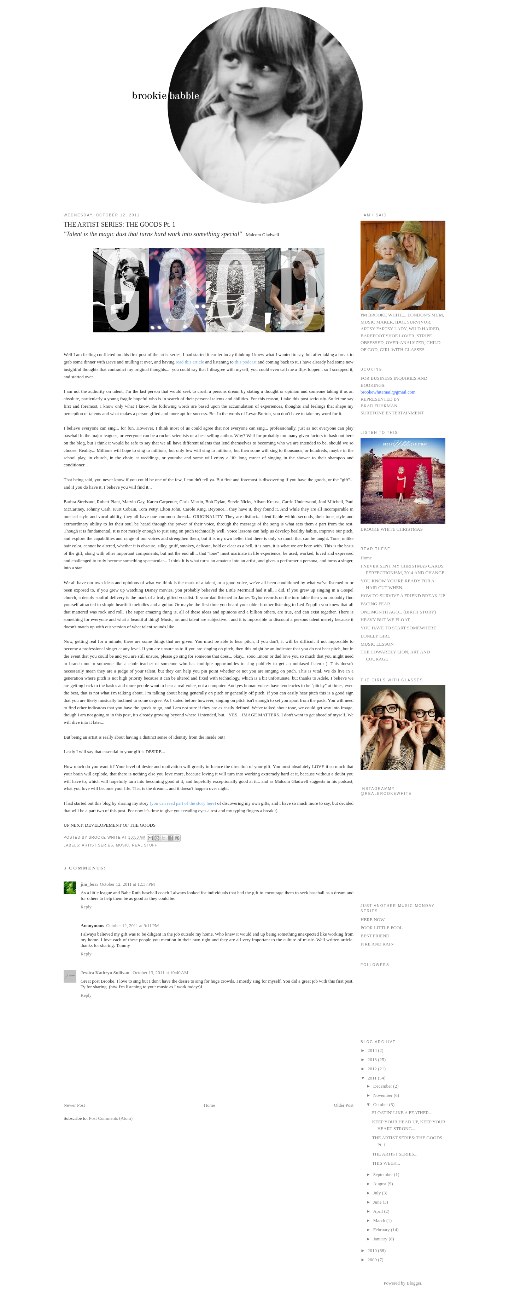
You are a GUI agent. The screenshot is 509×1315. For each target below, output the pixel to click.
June (378, 1202)
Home (209, 1105)
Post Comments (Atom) (111, 1118)
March (379, 1220)
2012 (373, 1068)
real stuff (144, 845)
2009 (373, 1259)
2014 (373, 1050)
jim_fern (89, 884)
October (381, 1104)
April (378, 1211)
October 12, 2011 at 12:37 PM (127, 884)
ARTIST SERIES (97, 845)
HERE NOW (373, 919)
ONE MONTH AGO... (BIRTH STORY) (398, 612)
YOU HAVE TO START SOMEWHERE (398, 627)
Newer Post (74, 1105)
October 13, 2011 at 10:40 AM (160, 972)
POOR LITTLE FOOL (382, 927)
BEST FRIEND (375, 935)
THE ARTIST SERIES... (394, 1154)
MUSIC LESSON (377, 644)
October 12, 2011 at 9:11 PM (132, 925)
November (383, 1095)
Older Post (343, 1105)
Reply (86, 906)
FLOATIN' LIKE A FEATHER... (402, 1112)
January (381, 1238)
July (377, 1192)
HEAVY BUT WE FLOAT (385, 619)
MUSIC (122, 845)
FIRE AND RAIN (377, 944)
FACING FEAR (375, 603)
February (382, 1229)
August (380, 1183)
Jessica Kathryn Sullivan (105, 972)
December (383, 1086)
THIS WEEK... (386, 1163)
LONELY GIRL (375, 636)
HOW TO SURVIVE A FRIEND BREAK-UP (403, 595)
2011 (373, 1078)
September (383, 1174)
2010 (373, 1250)
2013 (373, 1059)
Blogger (413, 1283)
